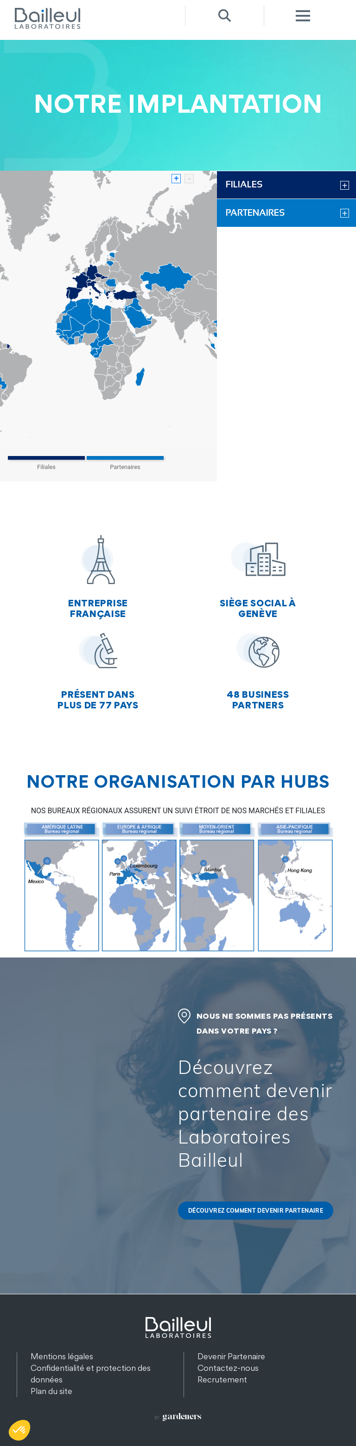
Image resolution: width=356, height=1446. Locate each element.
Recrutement (222, 1379)
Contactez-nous (228, 1367)
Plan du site (51, 1391)
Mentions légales (62, 1356)
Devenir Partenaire (231, 1356)
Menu (303, 16)
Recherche (224, 16)
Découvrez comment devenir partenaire (255, 1210)
